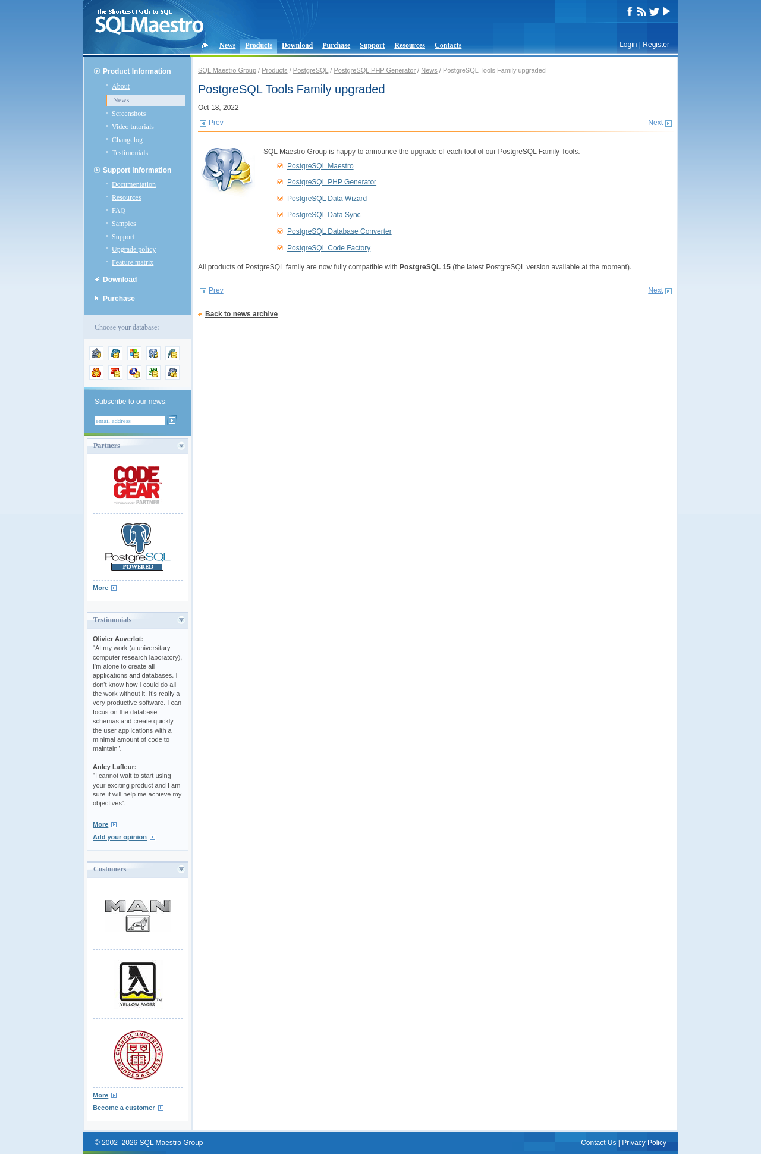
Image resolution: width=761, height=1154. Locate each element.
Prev (216, 122)
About (121, 86)
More (100, 587)
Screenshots (129, 113)
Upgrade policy (134, 249)
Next (655, 122)
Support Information (137, 170)
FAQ (118, 210)
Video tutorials (133, 127)
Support (372, 45)
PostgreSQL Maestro (320, 166)
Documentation (134, 184)
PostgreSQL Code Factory (328, 248)
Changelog (127, 140)
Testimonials (130, 153)
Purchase (336, 45)
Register (656, 44)
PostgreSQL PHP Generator (375, 70)
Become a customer (124, 1107)
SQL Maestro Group (227, 70)
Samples (124, 223)
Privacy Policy (644, 1143)
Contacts (448, 45)
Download (297, 45)
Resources (409, 45)
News (227, 45)
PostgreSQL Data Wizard (327, 199)
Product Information (137, 71)
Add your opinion (120, 837)
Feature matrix (132, 262)
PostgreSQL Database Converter (339, 231)
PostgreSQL (311, 70)
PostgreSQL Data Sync (324, 215)
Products (258, 45)
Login (628, 44)
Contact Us (598, 1143)
